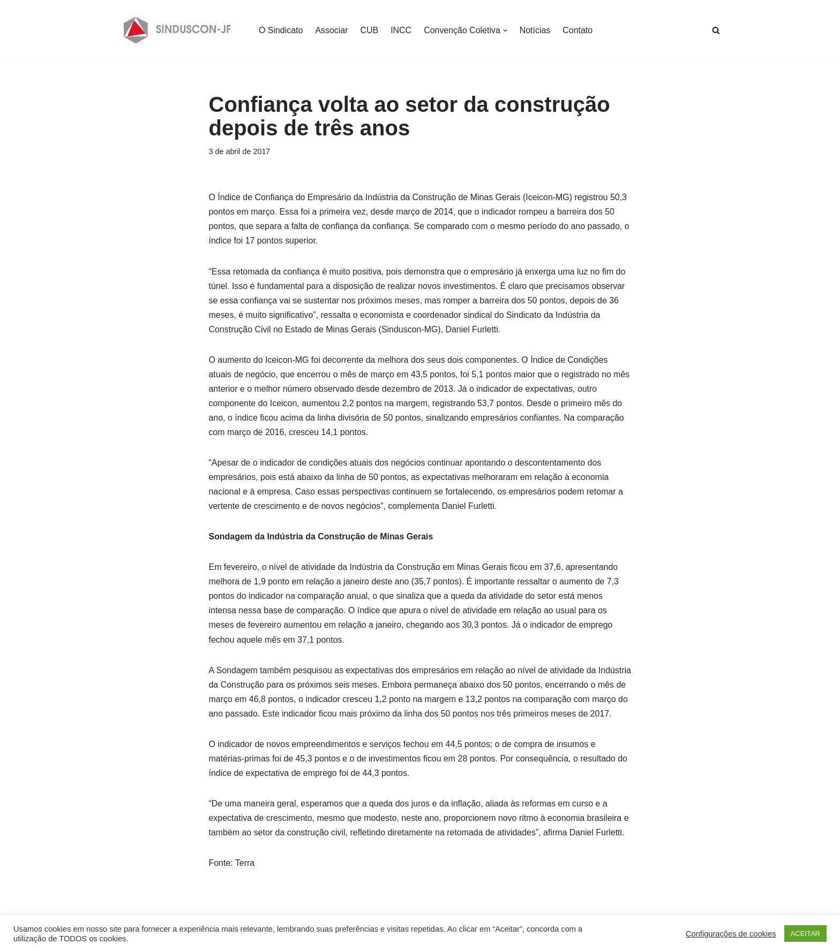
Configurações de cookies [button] (731, 934)
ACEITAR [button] (805, 934)
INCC (401, 30)
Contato (579, 30)
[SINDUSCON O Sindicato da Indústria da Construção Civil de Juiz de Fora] (178, 30)
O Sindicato (281, 30)
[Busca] (716, 30)
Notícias (535, 30)
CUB (370, 30)
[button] (506, 30)
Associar (332, 30)
